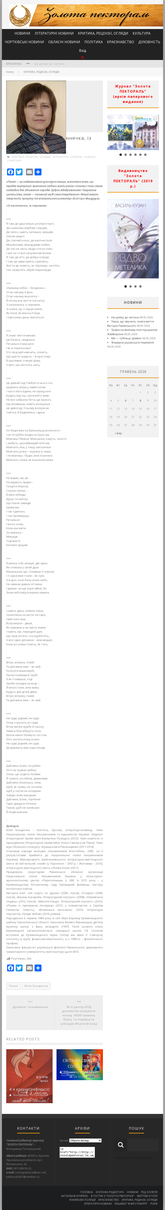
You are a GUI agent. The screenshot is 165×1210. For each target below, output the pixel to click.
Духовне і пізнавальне (30, 1007)
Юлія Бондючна (36, 986)
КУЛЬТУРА (141, 33)
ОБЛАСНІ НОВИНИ (64, 42)
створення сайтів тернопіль (133, 1157)
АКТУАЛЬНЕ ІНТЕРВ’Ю (74, 1196)
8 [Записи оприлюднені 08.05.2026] (140, 400)
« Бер (118, 433)
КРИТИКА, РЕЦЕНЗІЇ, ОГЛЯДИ (103, 33)
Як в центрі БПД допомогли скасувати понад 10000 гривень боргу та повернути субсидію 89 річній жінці (79, 1015)
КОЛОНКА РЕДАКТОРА (110, 1192)
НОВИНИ (22, 33)
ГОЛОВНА (86, 1192)
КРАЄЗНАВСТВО (120, 42)
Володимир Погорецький (31, 1095)
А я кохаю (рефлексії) (29, 1089)
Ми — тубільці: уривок (126, 338)
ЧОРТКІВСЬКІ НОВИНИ (24, 42)
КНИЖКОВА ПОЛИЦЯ (82, 1200)
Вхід (82, 50)
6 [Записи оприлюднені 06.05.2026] (125, 400)
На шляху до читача (49, 64)
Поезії (13, 986)
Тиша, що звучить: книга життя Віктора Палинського (130, 323)
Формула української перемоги (132, 342)
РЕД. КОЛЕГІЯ (149, 1192)
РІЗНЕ (153, 1203)
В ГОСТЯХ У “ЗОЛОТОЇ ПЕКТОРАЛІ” (112, 1196)
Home (10, 72)
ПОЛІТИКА (93, 42)
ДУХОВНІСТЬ (149, 42)
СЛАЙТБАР (14, 160)
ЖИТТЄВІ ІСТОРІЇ (147, 1196)
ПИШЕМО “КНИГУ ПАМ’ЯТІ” (131, 1203)
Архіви (64, 1140)
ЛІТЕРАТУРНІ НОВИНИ (54, 33)
